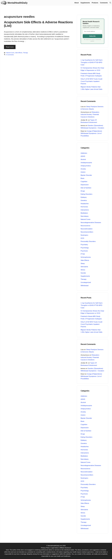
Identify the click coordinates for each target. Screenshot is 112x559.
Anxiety (83, 169)
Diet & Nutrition (86, 188)
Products (95, 3)
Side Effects (18, 52)
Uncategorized (86, 282)
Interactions (85, 210)
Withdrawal (84, 285)
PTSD (83, 254)
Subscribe (92, 36)
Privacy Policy (45, 547)
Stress (83, 270)
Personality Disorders (88, 241)
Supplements (85, 3)
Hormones (84, 207)
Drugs (83, 191)
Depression (85, 185)
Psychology (85, 248)
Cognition (84, 181)
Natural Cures (10, 52)
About (76, 3)
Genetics (84, 200)
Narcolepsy (85, 216)
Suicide (83, 273)
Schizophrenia (86, 257)
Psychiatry (84, 244)
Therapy (25, 52)
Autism (83, 172)
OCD (82, 238)
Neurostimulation (87, 229)
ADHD (83, 156)
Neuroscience (85, 226)
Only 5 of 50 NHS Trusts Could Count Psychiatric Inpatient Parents (91, 81)
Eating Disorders (86, 194)
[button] (110, 3)
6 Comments (10, 54)
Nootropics (84, 235)
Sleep (83, 263)
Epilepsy (84, 197)
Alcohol (83, 159)
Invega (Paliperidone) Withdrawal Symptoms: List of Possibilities (91, 133)
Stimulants (84, 267)
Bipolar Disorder (86, 175)
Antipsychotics (86, 166)
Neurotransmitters (87, 232)
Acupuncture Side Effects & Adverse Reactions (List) (38, 24)
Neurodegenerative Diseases (91, 222)
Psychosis (84, 251)
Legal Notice (54, 547)
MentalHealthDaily (17, 2)
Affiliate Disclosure (65, 547)
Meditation (84, 213)
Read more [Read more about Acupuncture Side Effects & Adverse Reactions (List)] (10, 47)
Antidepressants (86, 162)
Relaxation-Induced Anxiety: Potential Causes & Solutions (90, 114)
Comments (104, 3)
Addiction (84, 153)
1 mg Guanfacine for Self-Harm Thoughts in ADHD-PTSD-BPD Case (92, 62)
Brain (82, 178)
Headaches (85, 203)
